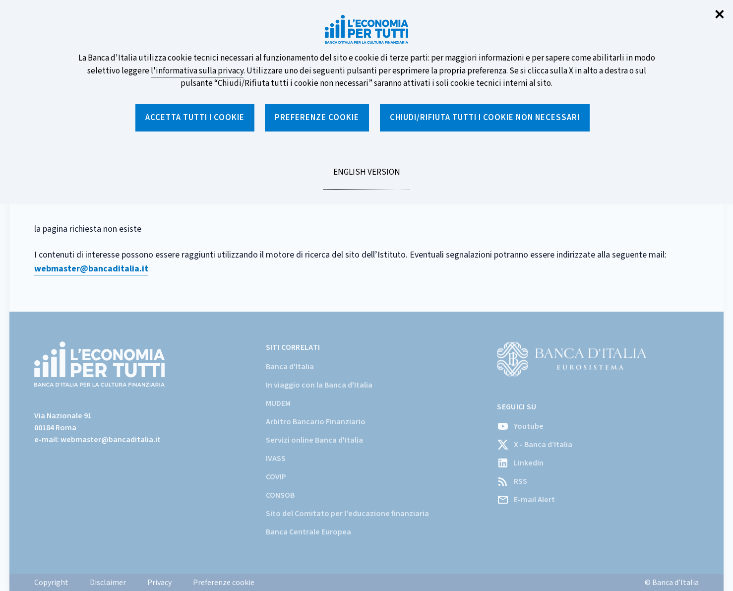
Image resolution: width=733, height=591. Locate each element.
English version (366, 178)
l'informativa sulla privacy (197, 71)
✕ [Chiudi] (720, 15)
